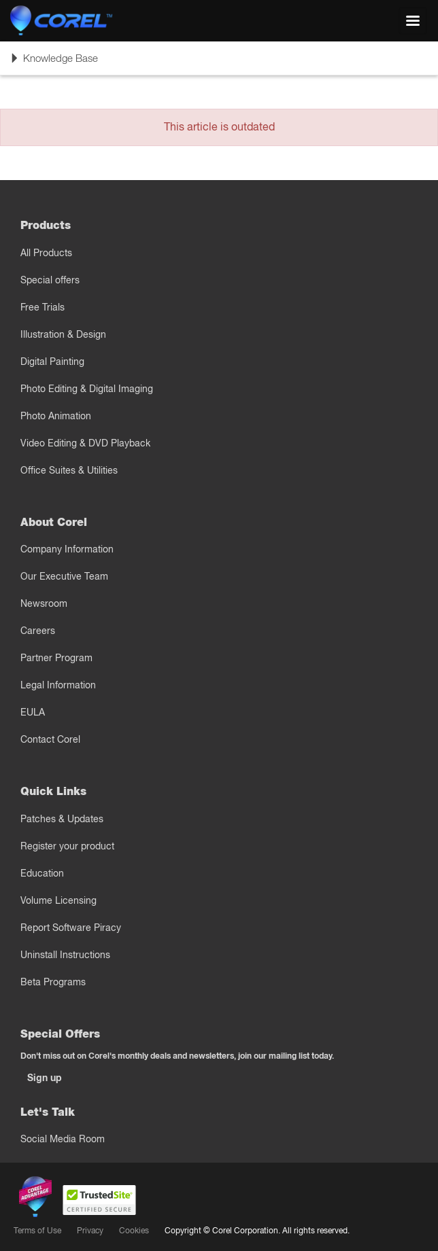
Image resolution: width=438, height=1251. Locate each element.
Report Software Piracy (70, 927)
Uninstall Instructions (65, 955)
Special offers (50, 280)
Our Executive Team (64, 576)
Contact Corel (50, 739)
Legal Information (58, 685)
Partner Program (56, 658)
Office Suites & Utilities (69, 470)
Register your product (67, 846)
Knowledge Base (54, 62)
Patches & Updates (61, 819)
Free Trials (42, 307)
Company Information (67, 549)
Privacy (90, 1230)
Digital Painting (52, 361)
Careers (37, 630)
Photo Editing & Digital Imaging (86, 389)
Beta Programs (53, 982)
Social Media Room (62, 1139)
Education (42, 873)
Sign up (44, 1078)
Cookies (134, 1230)
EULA (32, 712)
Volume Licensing (58, 900)
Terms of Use (37, 1230)
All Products (46, 253)
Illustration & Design (63, 334)
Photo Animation (55, 416)
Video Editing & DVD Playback (85, 443)
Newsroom (43, 603)
